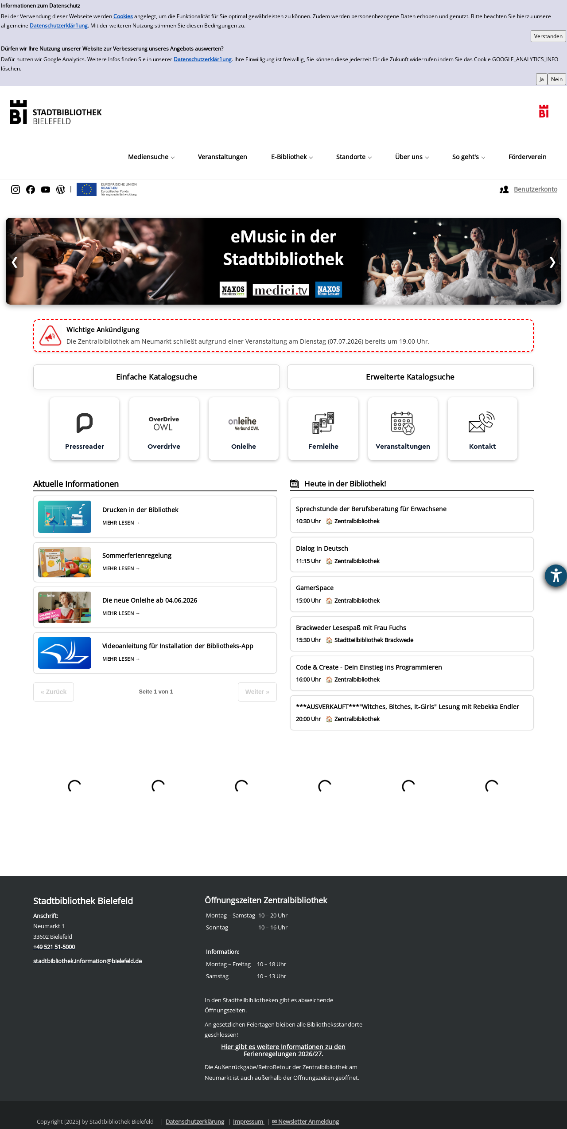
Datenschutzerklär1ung (59, 25)
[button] (151, 157)
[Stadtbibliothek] (55, 111)
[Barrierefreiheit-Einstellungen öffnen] (556, 575)
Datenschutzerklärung (195, 1121)
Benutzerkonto (535, 189)
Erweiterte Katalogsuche (410, 377)
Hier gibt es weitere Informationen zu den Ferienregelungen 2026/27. (283, 1050)
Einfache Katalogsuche (157, 377)
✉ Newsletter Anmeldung (305, 1121)
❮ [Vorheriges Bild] (14, 261)
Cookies (123, 16)
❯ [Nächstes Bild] (552, 261)
